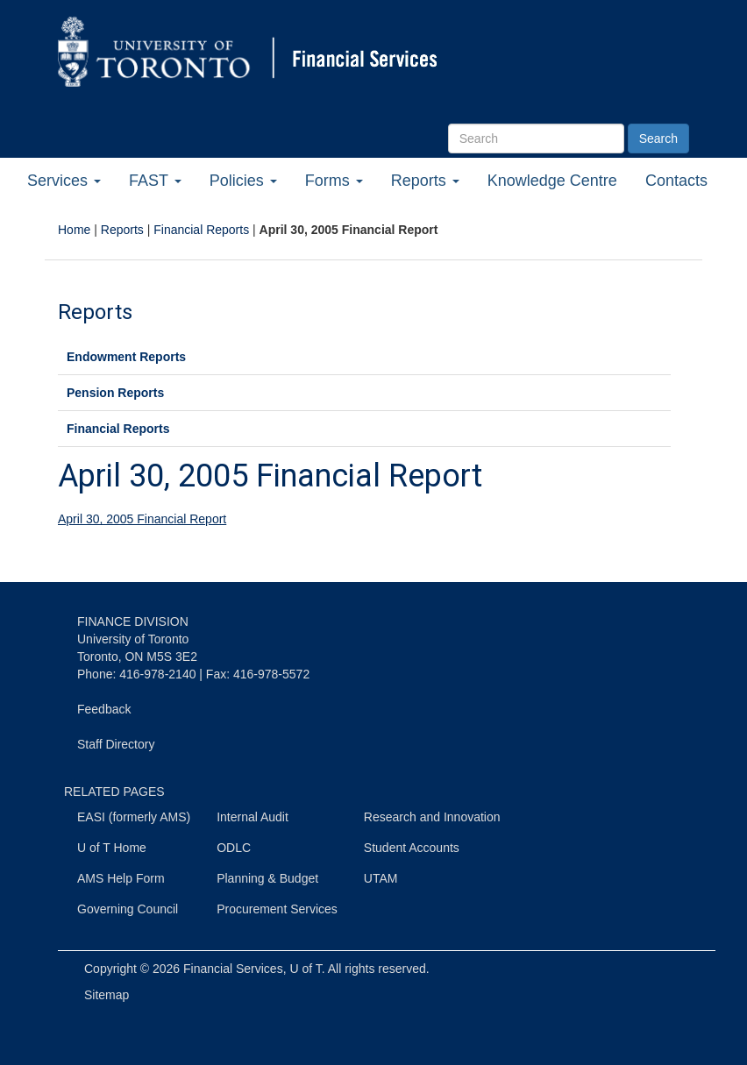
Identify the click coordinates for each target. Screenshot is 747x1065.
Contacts (676, 180)
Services (64, 180)
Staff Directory (115, 744)
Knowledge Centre (552, 180)
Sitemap (106, 995)
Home (74, 230)
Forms (334, 180)
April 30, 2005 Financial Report (142, 519)
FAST (155, 180)
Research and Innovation (432, 817)
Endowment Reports (126, 357)
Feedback (104, 709)
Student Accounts (411, 848)
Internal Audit (252, 817)
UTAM (381, 878)
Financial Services (233, 969)
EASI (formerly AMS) (133, 817)
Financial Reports (201, 230)
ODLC (234, 848)
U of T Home (111, 848)
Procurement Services (277, 909)
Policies (243, 180)
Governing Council (127, 909)
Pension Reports (115, 393)
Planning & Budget (267, 878)
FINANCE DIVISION (133, 621)
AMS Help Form (121, 878)
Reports (425, 180)
